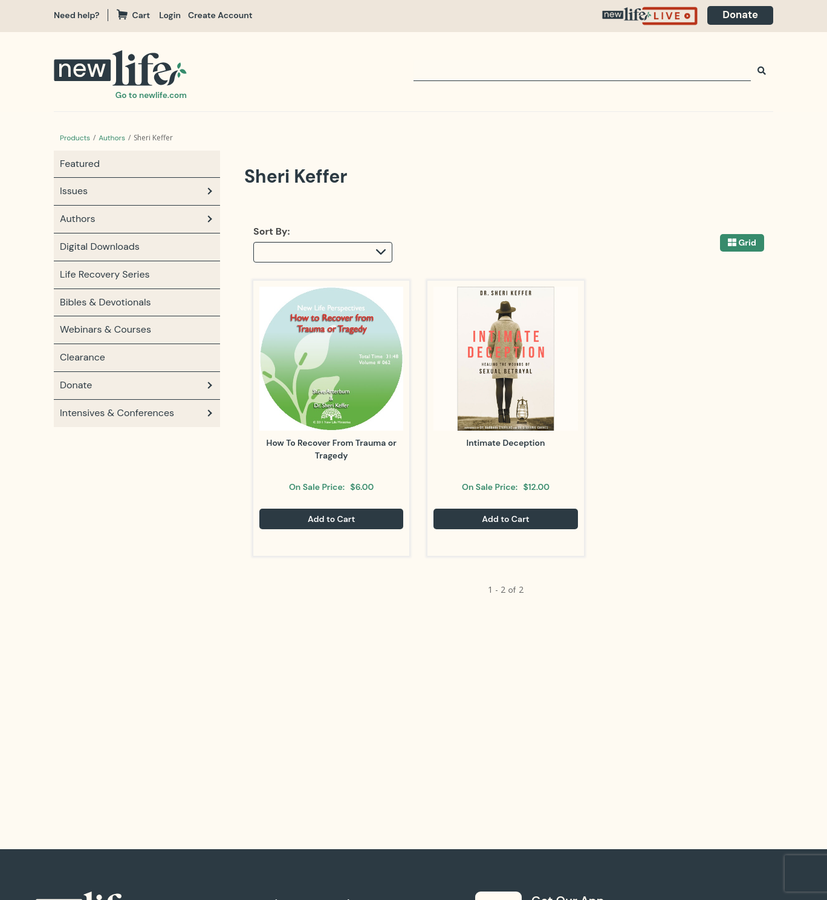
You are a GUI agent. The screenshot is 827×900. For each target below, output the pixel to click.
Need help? (77, 15)
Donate (738, 15)
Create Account (221, 15)
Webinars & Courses (105, 329)
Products (75, 138)
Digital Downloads (100, 246)
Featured (80, 163)
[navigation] (174, 15)
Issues (74, 190)
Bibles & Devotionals (105, 302)
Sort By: (271, 231)
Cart (135, 15)
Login (171, 15)
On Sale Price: (317, 486)
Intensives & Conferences (117, 412)
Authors (112, 138)
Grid (747, 242)
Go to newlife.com (150, 95)
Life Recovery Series (105, 274)
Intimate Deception (505, 442)
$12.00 (536, 486)
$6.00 (362, 486)
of (512, 589)
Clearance (82, 357)
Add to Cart (331, 519)
